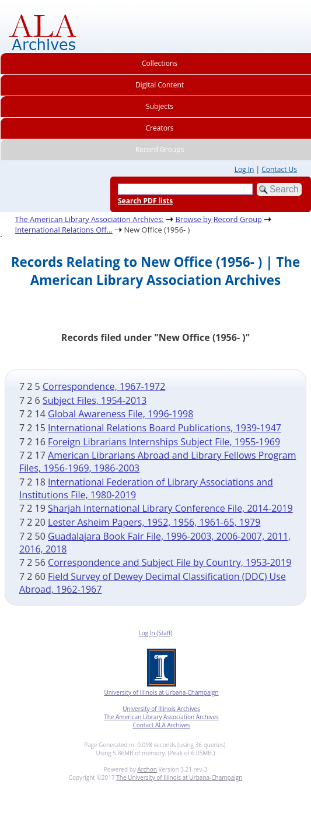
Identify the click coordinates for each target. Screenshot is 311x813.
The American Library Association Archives (161, 717)
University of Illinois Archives (161, 709)
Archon (146, 769)
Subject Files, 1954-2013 (95, 400)
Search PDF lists (145, 201)
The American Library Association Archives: (89, 219)
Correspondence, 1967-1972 (104, 386)
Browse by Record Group (218, 219)
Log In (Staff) (155, 633)
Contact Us (279, 169)
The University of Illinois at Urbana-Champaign (179, 777)
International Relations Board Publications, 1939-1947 (164, 427)
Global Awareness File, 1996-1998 (120, 413)
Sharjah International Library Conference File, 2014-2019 (170, 508)
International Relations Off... (64, 229)
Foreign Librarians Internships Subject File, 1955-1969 (164, 441)
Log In (244, 169)
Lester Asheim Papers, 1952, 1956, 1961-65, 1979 (154, 522)
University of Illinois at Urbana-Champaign (161, 692)
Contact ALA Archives (161, 725)
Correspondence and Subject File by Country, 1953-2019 (169, 562)
